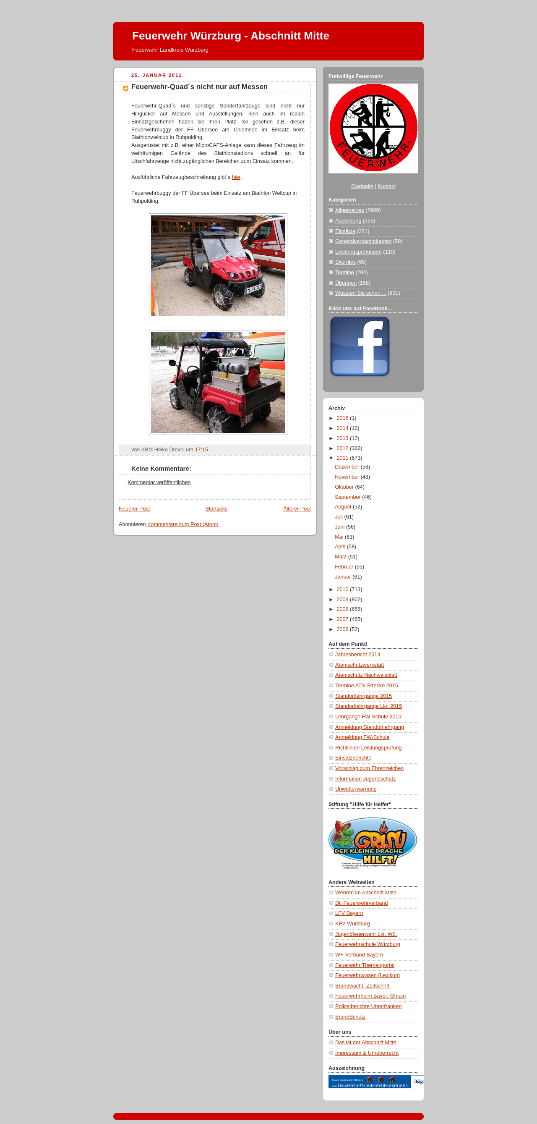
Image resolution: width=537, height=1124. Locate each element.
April (341, 547)
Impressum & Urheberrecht (367, 1053)
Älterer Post (297, 509)
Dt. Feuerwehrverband (361, 903)
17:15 (201, 450)
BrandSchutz (350, 1017)
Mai (340, 537)
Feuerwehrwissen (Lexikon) (367, 975)
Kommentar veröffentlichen (159, 482)
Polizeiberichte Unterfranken (368, 1006)
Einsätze (345, 231)
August (344, 507)
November (348, 477)
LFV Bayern (349, 913)
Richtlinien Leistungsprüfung (368, 748)
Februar (345, 567)
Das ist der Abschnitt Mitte (365, 1042)
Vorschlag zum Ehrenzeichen (369, 768)
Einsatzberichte (353, 758)
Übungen (346, 283)
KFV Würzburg (352, 924)
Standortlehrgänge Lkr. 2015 (368, 706)
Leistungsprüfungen (358, 252)
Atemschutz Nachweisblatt (366, 675)
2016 (343, 418)
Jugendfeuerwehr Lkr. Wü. (366, 934)
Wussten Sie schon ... (360, 293)
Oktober (345, 487)
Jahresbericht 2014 (357, 655)
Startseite (217, 509)
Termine (344, 272)
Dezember (348, 467)
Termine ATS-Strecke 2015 (366, 686)
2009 (343, 600)
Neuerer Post (134, 509)
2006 (343, 629)
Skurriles (345, 262)
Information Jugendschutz (365, 779)
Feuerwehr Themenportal (364, 965)
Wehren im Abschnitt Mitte (365, 893)
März (341, 557)
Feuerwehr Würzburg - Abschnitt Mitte (230, 35)
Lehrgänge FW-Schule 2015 (368, 717)
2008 (343, 609)
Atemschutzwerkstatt (359, 665)
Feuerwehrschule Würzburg (367, 944)
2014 (343, 428)
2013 (343, 438)
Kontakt (387, 186)
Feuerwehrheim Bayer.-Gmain (370, 996)
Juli (339, 517)
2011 (343, 458)
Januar (343, 577)
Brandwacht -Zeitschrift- (363, 986)
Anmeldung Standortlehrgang (369, 727)
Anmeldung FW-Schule (362, 737)
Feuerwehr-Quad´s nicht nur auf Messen (199, 87)
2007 (343, 619)
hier (236, 177)
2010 (343, 589)
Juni (340, 527)
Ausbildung (348, 221)
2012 (343, 448)
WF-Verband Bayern (359, 955)
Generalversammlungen (363, 241)
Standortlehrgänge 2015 (363, 696)
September (348, 497)
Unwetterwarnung (356, 789)
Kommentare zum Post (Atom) (183, 524)
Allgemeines (349, 210)
